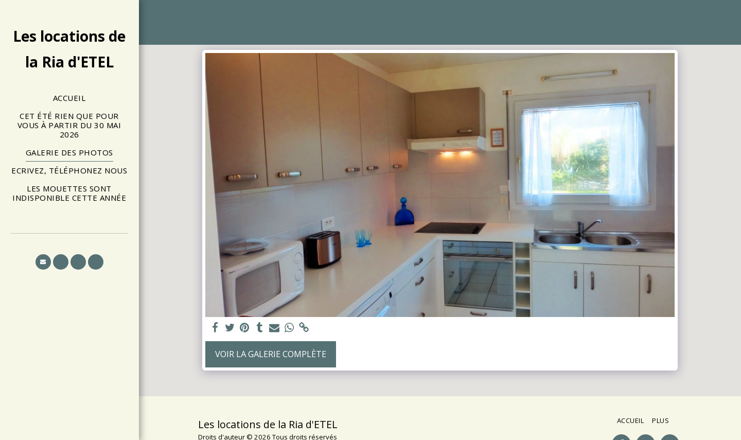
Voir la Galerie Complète (270, 354)
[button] (43, 262)
